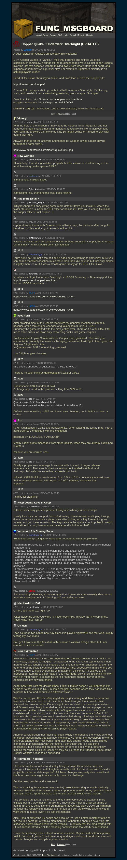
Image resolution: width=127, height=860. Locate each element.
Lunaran (27, 50)
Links (66, 35)
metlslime (33, 176)
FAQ (60, 35)
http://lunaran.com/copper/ (29, 84)
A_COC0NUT (35, 762)
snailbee (33, 506)
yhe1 (31, 221)
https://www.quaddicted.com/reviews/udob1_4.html (43, 296)
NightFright (34, 607)
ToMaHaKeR (35, 238)
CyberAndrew (35, 159)
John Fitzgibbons (49, 855)
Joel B (32, 591)
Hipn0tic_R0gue (36, 202)
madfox (32, 319)
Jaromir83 (33, 273)
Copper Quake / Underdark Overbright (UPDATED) (60, 44)
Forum (45, 35)
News (38, 35)
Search (73, 35)
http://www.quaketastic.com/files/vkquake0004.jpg (43, 149)
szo (30, 363)
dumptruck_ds (35, 254)
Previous (61, 114)
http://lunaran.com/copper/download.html (57, 99)
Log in (90, 35)
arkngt (32, 122)
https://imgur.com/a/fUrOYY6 (56, 102)
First (53, 114)
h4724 (32, 293)
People (53, 35)
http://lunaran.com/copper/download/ (35, 280)
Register (82, 35)
